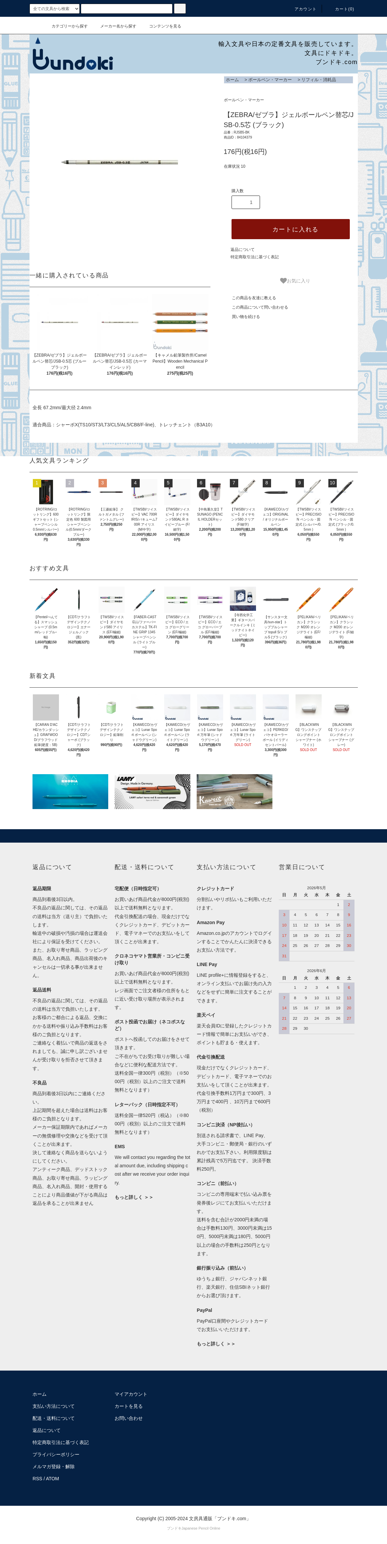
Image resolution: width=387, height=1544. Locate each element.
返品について (243, 249)
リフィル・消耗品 (318, 79)
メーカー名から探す (114, 26)
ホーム (232, 79)
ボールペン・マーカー (270, 79)
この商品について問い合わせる (256, 307)
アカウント (301, 9)
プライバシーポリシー (56, 1454)
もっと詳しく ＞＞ (134, 1197)
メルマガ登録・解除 (54, 1466)
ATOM (52, 1478)
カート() (340, 9)
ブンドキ (174, 1528)
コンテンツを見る (161, 26)
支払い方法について (54, 1406)
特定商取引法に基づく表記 (255, 257)
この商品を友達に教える (250, 298)
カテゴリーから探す (66, 26)
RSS (37, 1478)
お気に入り (295, 280)
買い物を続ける (242, 316)
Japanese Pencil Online (201, 1528)
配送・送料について (54, 1418)
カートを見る (129, 1406)
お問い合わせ (129, 1418)
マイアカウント (131, 1394)
